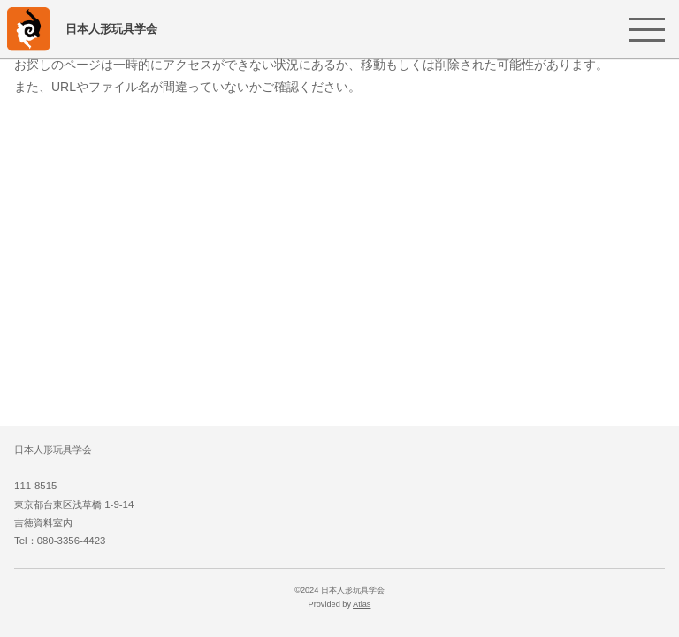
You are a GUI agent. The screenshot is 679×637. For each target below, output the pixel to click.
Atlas (361, 604)
